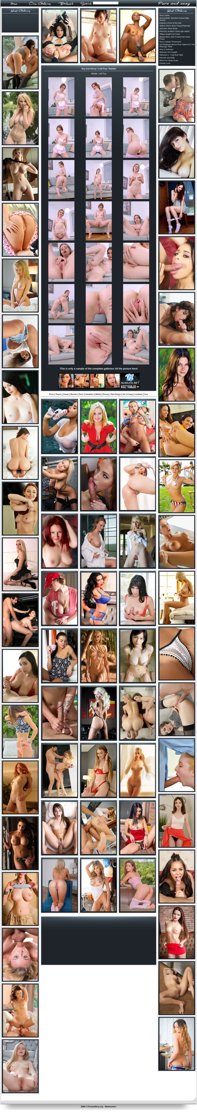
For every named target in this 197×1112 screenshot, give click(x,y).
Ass (146, 394)
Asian (66, 394)
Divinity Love (164, 63)
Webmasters (110, 1107)
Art (123, 394)
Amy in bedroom (166, 49)
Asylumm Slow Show (168, 28)
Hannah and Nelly (167, 58)
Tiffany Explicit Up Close (169, 34)
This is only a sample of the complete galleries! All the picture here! (99, 368)
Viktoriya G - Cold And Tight (171, 55)
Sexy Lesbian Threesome (170, 42)
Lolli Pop (102, 73)
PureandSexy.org (95, 1107)
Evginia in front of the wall (170, 23)
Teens (59, 394)
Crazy (130, 394)
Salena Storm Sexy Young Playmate (174, 26)
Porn (81, 394)
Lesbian (138, 394)
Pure (51, 394)
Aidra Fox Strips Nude (168, 60)
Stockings (116, 394)
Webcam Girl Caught (168, 52)
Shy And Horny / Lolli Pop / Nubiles (98, 69)
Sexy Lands (164, 15)
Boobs (74, 394)
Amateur (89, 394)
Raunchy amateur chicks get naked (174, 31)
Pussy (106, 394)
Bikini (98, 394)
